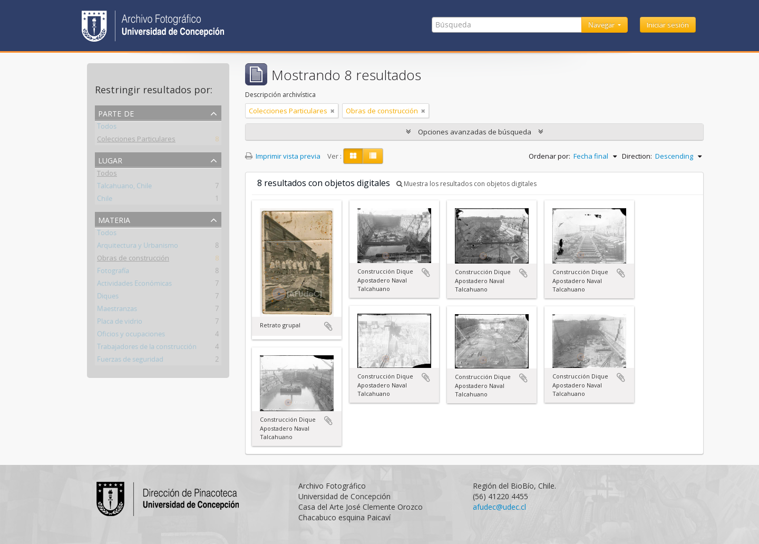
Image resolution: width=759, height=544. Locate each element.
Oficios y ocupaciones (131, 336)
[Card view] (353, 156)
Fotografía (113, 272)
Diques (108, 298)
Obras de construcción (133, 260)
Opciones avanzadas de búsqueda (474, 132)
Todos (106, 128)
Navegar (602, 25)
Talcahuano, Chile (124, 187)
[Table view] (373, 156)
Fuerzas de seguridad (130, 361)
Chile (104, 200)
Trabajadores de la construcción (147, 348)
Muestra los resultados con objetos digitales (466, 183)
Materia (114, 219)
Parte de (116, 112)
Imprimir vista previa (282, 156)
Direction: (637, 156)
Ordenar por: (549, 156)
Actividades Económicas (134, 285)
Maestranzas (117, 310)
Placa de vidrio (119, 323)
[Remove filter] (332, 110)
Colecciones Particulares (136, 140)
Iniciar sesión (668, 25)
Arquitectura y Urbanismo (137, 247)
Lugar (110, 159)
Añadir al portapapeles (328, 326)
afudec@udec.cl (499, 507)
